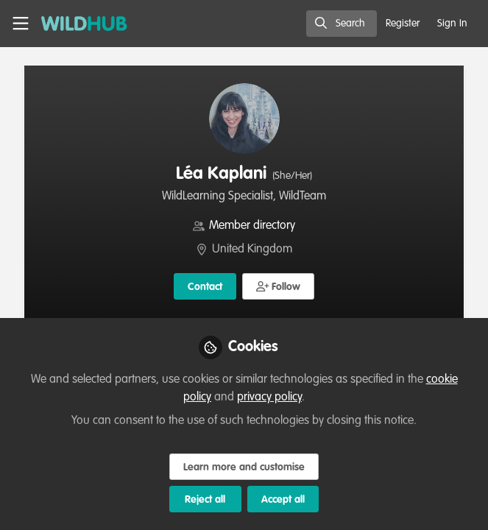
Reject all (205, 500)
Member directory (252, 226)
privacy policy (269, 397)
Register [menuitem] (403, 23)
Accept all (283, 500)
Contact (205, 287)
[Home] (76, 23)
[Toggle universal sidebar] (20, 23)
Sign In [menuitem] (452, 23)
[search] (341, 23)
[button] (278, 286)
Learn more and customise (244, 467)
